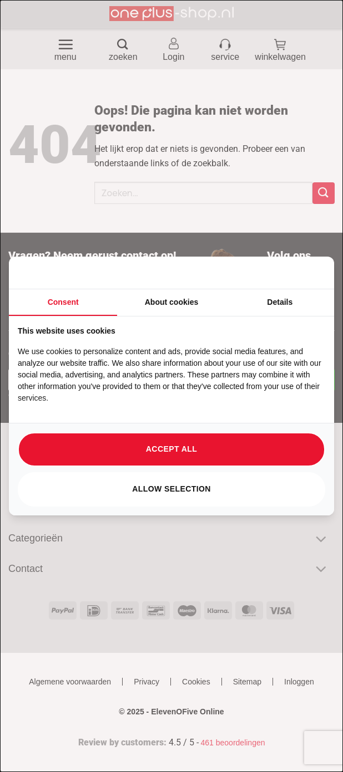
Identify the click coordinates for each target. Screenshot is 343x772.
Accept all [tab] (171, 448)
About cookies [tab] (171, 302)
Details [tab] (279, 302)
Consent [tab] (63, 302)
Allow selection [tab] (171, 488)
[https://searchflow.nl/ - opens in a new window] (311, 272)
